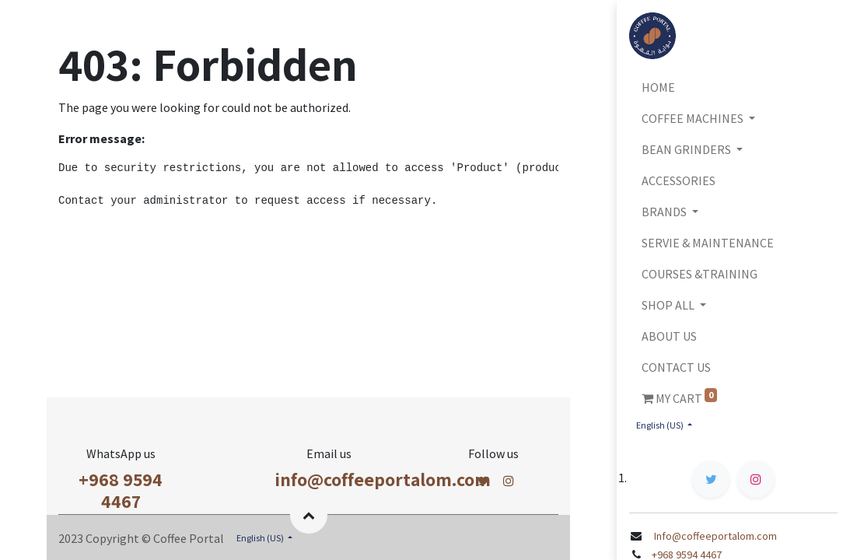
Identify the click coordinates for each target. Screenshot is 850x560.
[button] (308, 515)
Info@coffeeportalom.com (714, 536)
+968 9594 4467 (121, 490)
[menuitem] (733, 87)
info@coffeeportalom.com (383, 479)
